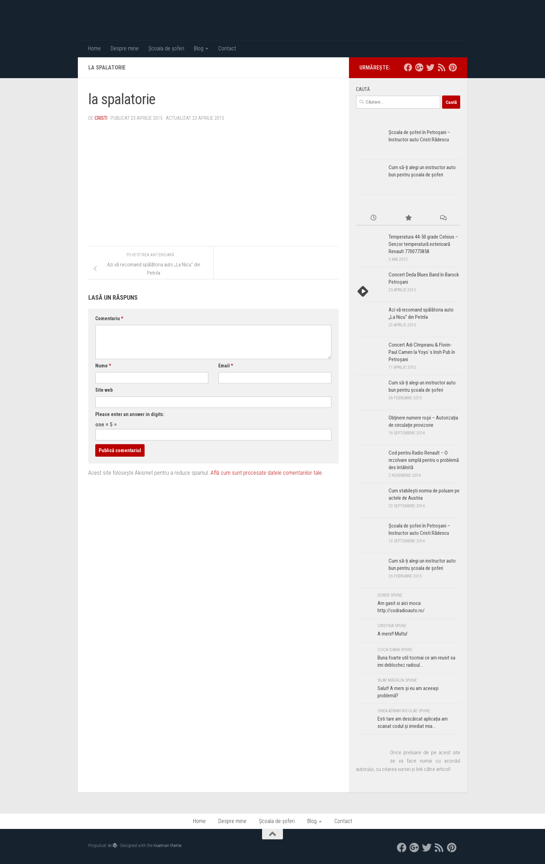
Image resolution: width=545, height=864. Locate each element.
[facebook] (408, 67)
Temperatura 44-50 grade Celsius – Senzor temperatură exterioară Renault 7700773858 (423, 244)
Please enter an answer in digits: (129, 414)
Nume (103, 365)
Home (94, 48)
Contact (227, 48)
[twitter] (430, 67)
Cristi (101, 118)
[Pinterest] (452, 67)
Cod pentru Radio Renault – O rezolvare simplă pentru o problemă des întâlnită (424, 460)
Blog (198, 48)
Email (225, 365)
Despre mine (125, 48)
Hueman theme (167, 845)
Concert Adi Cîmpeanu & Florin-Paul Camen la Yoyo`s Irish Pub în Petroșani (422, 352)
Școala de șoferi (166, 48)
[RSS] (441, 67)
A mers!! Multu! (392, 634)
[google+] (419, 67)
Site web (104, 390)
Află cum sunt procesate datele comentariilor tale (266, 473)
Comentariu (109, 318)
